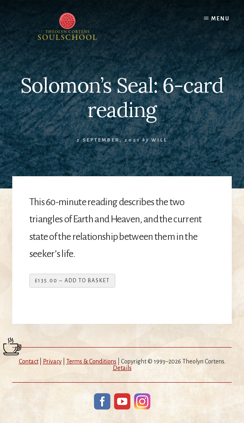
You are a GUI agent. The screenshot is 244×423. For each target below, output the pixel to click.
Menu (220, 19)
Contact (28, 361)
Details (122, 368)
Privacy (52, 361)
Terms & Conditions (91, 361)
